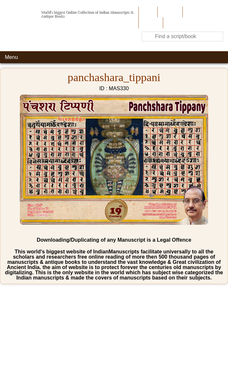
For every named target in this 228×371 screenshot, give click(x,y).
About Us (169, 11)
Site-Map (150, 22)
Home (147, 11)
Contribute (195, 11)
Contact (173, 22)
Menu (11, 57)
